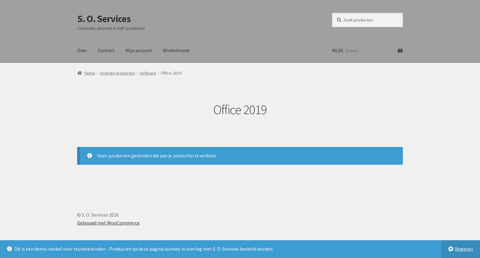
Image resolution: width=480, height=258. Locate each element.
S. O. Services (104, 19)
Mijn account (139, 50)
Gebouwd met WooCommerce (108, 223)
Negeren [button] (464, 249)
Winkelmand (176, 50)
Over (82, 50)
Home (89, 73)
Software (148, 73)
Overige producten (117, 73)
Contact (106, 50)
